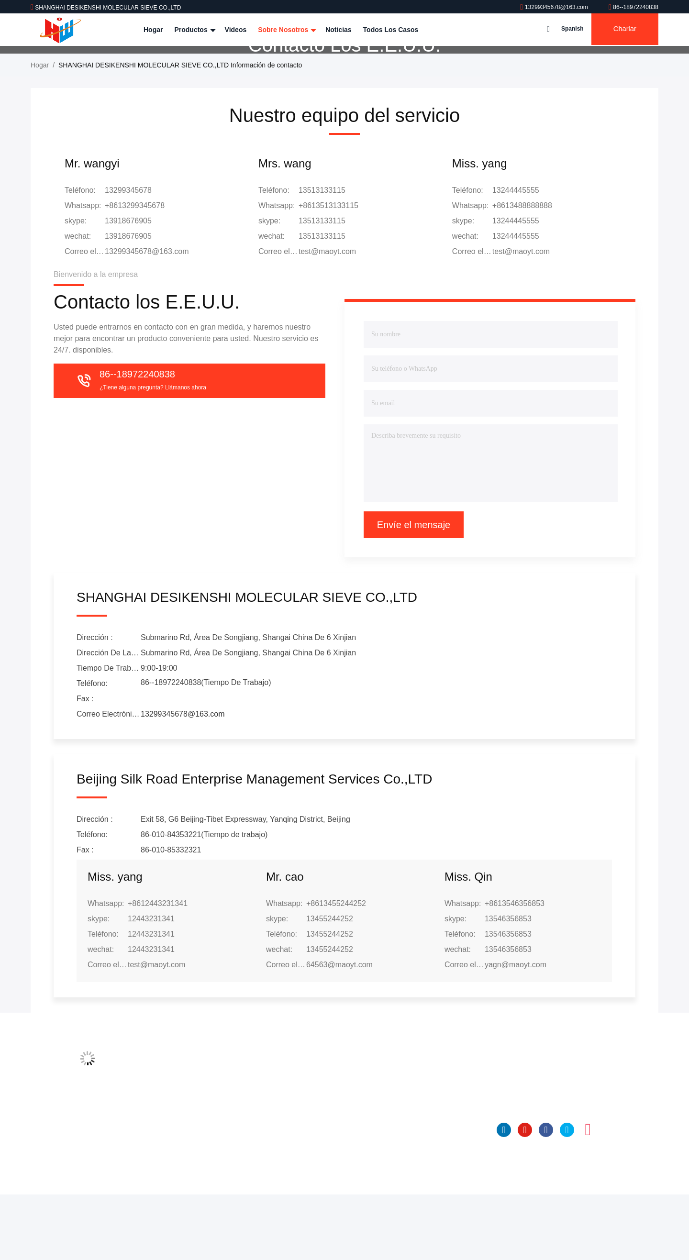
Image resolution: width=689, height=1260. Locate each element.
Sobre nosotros (286, 29)
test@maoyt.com (327, 317)
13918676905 (128, 286)
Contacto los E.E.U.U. (233, 1182)
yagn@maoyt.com (515, 1030)
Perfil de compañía (228, 1128)
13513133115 (322, 286)
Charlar (622, 29)
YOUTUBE (525, 1195)
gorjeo (567, 1195)
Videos (236, 29)
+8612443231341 (158, 969)
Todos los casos (391, 29)
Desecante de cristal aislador (382, 1219)
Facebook (546, 1195)
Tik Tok (609, 1195)
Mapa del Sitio (221, 1201)
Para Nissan (357, 1182)
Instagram (588, 1195)
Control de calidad (227, 1164)
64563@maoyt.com (339, 1030)
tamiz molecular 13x (369, 1164)
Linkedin (504, 1195)
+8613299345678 (135, 271)
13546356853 (508, 984)
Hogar (153, 29)
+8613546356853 (515, 969)
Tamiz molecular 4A (368, 1128)
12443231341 (151, 984)
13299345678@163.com (554, 7)
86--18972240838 (633, 7)
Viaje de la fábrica (227, 1146)
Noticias (338, 29)
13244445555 (515, 286)
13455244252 (329, 984)
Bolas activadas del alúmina (380, 1201)
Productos (193, 29)
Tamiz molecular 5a (368, 1146)
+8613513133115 (328, 271)
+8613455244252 (336, 969)
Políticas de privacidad (233, 1219)
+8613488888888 (522, 271)
